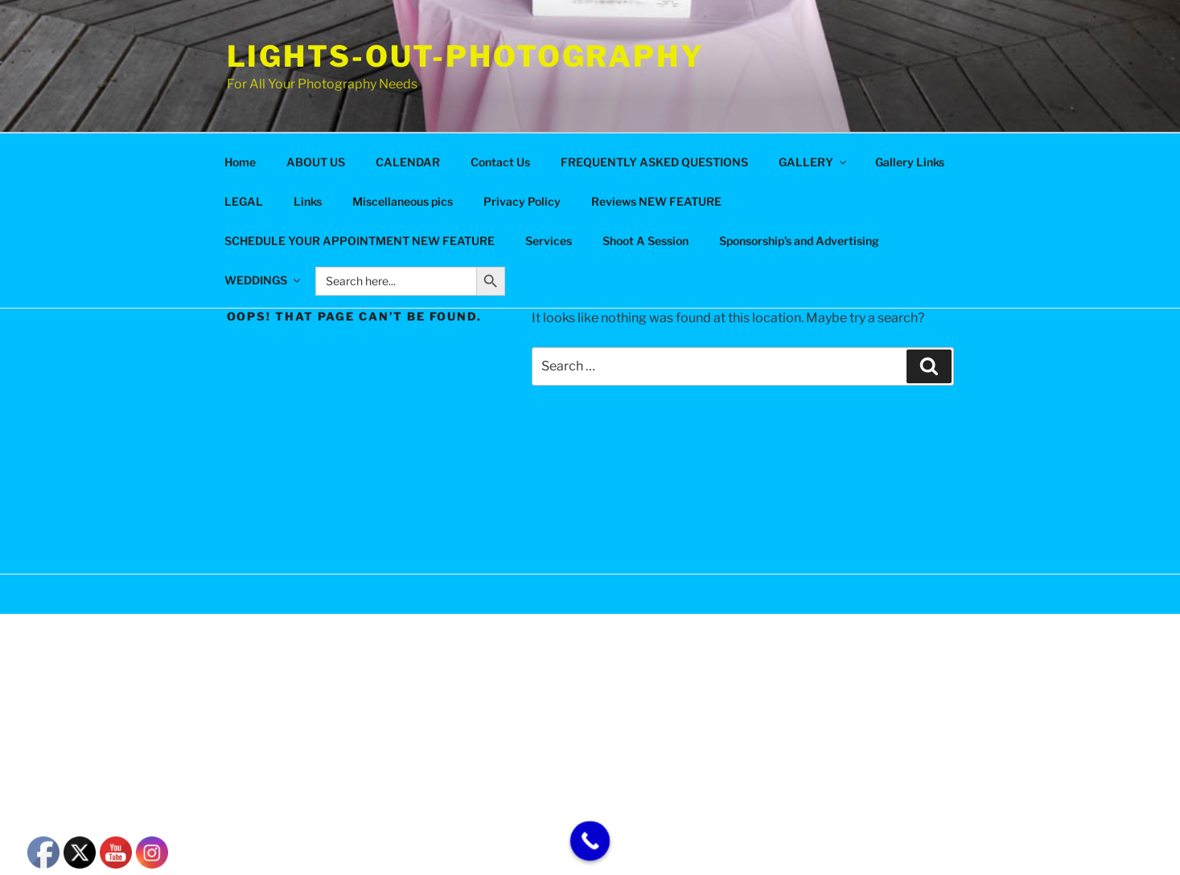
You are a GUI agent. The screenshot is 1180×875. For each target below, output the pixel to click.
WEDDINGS (263, 280)
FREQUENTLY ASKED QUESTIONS (654, 162)
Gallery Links (909, 162)
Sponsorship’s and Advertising (799, 240)
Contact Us (500, 162)
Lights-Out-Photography (466, 56)
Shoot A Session (645, 240)
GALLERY (814, 162)
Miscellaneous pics (402, 201)
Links (308, 201)
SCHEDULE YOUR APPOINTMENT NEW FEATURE (359, 240)
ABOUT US (315, 162)
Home (240, 162)
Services (548, 240)
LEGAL (243, 201)
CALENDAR (408, 162)
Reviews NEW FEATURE (656, 201)
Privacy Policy (522, 201)
